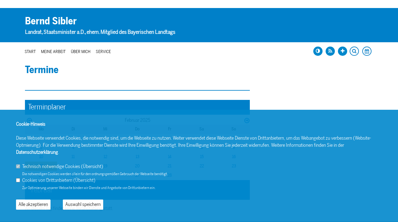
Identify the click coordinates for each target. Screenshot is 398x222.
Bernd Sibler (51, 21)
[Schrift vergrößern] (342, 51)
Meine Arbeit (53, 51)
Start (30, 51)
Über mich (81, 51)
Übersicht (92, 166)
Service (103, 51)
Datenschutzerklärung (37, 152)
